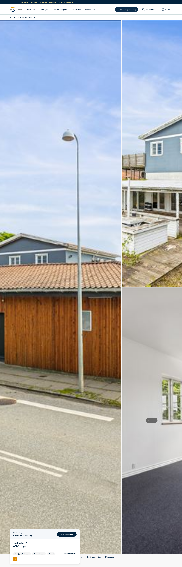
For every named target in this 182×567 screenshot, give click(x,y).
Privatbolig (25, 2)
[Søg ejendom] (149, 9)
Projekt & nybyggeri (65, 2)
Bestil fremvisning (67, 534)
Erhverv (34, 2)
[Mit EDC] (166, 9)
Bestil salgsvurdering (126, 9)
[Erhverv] (16, 9)
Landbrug (43, 2)
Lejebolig (52, 2)
